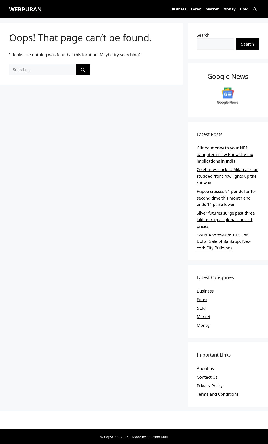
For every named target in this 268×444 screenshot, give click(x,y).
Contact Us (207, 377)
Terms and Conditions (218, 394)
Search (203, 35)
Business (178, 9)
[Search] (83, 69)
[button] (255, 9)
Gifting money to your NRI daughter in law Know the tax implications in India (225, 154)
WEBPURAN (25, 9)
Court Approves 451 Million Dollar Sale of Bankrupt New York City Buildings (224, 241)
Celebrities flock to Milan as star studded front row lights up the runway (227, 176)
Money (229, 9)
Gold (244, 9)
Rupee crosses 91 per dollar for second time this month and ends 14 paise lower (226, 198)
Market (212, 9)
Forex (196, 9)
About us (205, 368)
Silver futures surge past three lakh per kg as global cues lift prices (226, 219)
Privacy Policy (210, 385)
